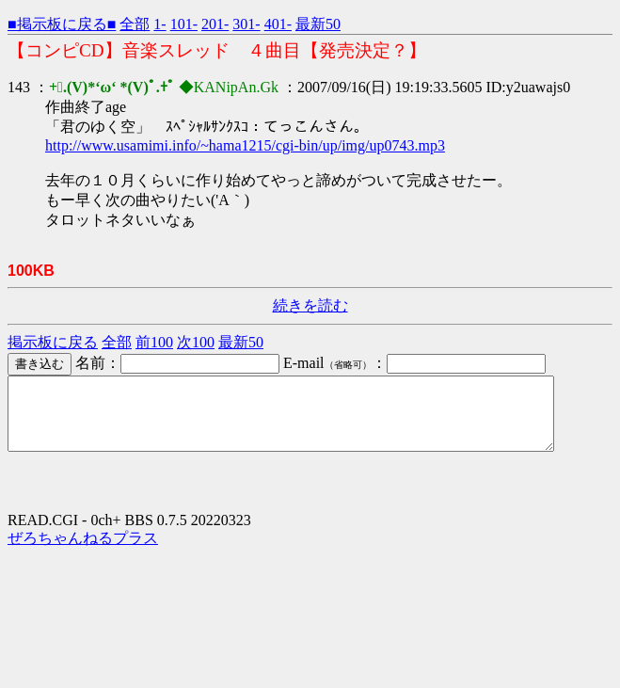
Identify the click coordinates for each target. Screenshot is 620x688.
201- (215, 24)
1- (159, 24)
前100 (154, 342)
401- (278, 24)
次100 (196, 342)
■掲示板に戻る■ (62, 24)
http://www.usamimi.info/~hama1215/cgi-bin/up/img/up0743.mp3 (245, 145)
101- (184, 24)
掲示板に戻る (53, 342)
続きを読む (310, 305)
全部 (134, 24)
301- (246, 24)
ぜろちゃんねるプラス (83, 552)
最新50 (318, 24)
